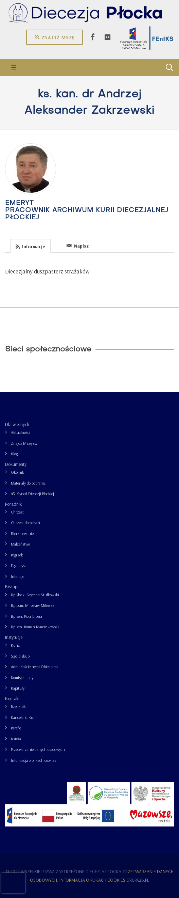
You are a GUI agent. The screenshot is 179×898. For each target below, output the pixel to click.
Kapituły (17, 688)
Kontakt (12, 698)
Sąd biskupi (21, 656)
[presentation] (56, 245)
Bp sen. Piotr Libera (26, 616)
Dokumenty (15, 464)
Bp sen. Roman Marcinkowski (35, 626)
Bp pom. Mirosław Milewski (33, 605)
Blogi (15, 453)
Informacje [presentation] (30, 246)
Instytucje (13, 637)
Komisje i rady (22, 677)
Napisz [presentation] (78, 245)
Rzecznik (18, 706)
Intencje (17, 576)
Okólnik (17, 472)
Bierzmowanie (22, 533)
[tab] (30, 245)
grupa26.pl (137, 880)
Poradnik (13, 504)
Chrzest (17, 512)
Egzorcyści (19, 565)
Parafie (16, 727)
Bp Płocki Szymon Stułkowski (35, 594)
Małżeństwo (20, 544)
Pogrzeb (17, 554)
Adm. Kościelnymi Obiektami (34, 666)
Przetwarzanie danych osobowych (38, 749)
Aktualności (20, 432)
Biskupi (11, 586)
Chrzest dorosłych (25, 522)
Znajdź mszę (54, 37)
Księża (16, 738)
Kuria (15, 645)
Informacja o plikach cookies (33, 760)
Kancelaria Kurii (24, 717)
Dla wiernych (17, 424)
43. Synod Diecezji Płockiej (32, 493)
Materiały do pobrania (28, 483)
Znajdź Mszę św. (24, 443)
